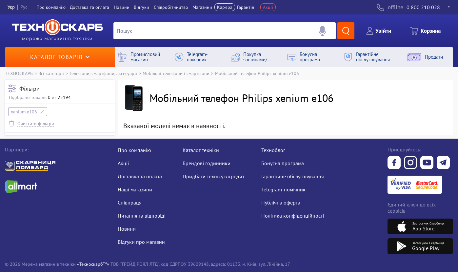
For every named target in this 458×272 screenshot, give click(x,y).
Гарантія (245, 7)
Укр (11, 7)
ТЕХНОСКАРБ (19, 73)
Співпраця (130, 202)
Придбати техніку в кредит (213, 176)
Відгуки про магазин (141, 242)
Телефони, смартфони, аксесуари (103, 73)
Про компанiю (51, 7)
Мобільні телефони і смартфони (176, 73)
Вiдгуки (141, 7)
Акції (268, 7)
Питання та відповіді (142, 215)
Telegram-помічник (283, 189)
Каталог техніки (201, 150)
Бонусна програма (282, 163)
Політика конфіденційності (292, 215)
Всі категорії (51, 73)
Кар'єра (224, 7)
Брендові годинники (206, 163)
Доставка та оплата (89, 7)
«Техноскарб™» (93, 264)
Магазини (202, 7)
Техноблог (273, 150)
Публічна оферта (280, 202)
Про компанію (134, 150)
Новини (121, 7)
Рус (24, 7)
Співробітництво (171, 7)
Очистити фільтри (35, 123)
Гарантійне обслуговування (292, 176)
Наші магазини (135, 189)
